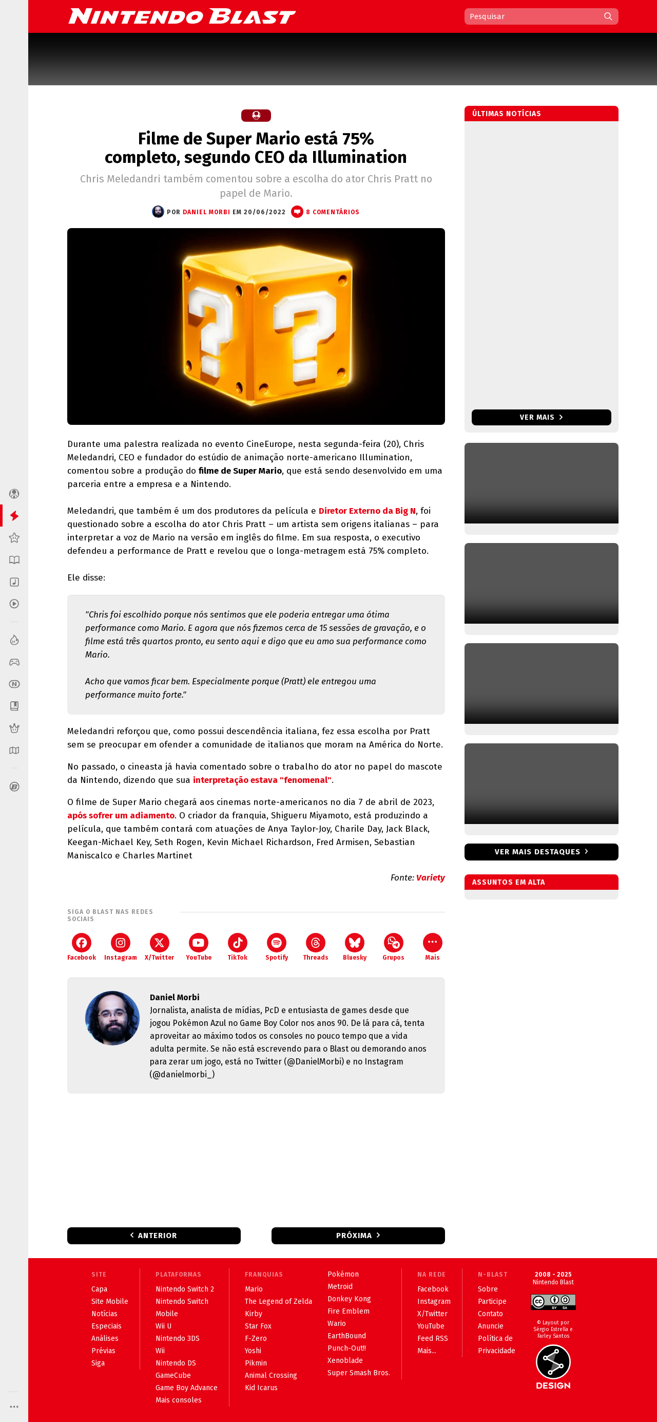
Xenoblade (345, 1360)
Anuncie (491, 1326)
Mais (432, 947)
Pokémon (343, 1274)
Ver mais (541, 417)
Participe (492, 1301)
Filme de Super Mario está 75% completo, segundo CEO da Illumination (256, 147)
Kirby (253, 1313)
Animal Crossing (271, 1375)
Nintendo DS (176, 1363)
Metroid (340, 1286)
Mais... (426, 1350)
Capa (99, 1289)
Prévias (103, 1350)
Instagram (120, 947)
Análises (105, 1338)
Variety (430, 877)
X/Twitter (159, 947)
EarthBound (346, 1336)
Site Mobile (109, 1301)
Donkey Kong (349, 1299)
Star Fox (258, 1326)
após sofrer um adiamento (121, 815)
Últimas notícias (507, 113)
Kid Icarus (261, 1387)
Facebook (81, 947)
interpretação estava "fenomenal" (262, 780)
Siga (98, 1363)
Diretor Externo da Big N (367, 511)
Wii (160, 1350)
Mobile (167, 1313)
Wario (336, 1323)
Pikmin (256, 1363)
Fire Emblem (348, 1311)
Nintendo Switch (182, 1301)
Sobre (488, 1289)
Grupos (393, 947)
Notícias (104, 1313)
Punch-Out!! (346, 1348)
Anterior (157, 1235)
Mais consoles (179, 1400)
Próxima (354, 1235)
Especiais (106, 1326)
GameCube (173, 1375)
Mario (254, 1289)
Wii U (163, 1326)
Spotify (276, 947)
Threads (315, 947)
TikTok (237, 947)
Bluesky (354, 947)
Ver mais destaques (538, 851)
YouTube (198, 947)
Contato (490, 1313)
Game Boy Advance (187, 1387)
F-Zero (256, 1338)
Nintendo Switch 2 (185, 1289)
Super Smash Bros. (358, 1373)
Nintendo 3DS (178, 1338)
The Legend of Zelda (278, 1301)
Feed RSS (432, 1338)
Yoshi (253, 1350)
